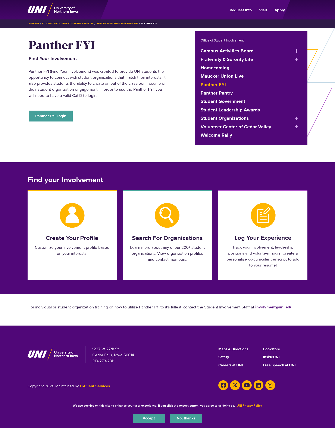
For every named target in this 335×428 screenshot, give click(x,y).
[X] (233, 384)
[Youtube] (244, 384)
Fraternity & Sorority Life (227, 59)
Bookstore (272, 349)
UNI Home (34, 23)
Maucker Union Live (222, 75)
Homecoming (215, 67)
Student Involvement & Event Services (69, 23)
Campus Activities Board (227, 50)
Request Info (241, 10)
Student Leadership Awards (230, 109)
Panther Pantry (217, 92)
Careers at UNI (231, 365)
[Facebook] (222, 384)
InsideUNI (271, 357)
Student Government (223, 101)
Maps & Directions (234, 349)
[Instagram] (266, 384)
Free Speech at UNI (280, 365)
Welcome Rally (216, 134)
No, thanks (186, 418)
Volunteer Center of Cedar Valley (236, 126)
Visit (263, 10)
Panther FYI (213, 84)
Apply (280, 10)
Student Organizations (225, 117)
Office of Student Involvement (120, 23)
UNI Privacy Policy (249, 405)
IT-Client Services (95, 386)
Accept (149, 418)
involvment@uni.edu (273, 307)
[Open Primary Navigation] (299, 9)
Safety (223, 357)
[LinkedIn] (255, 384)
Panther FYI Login (51, 116)
